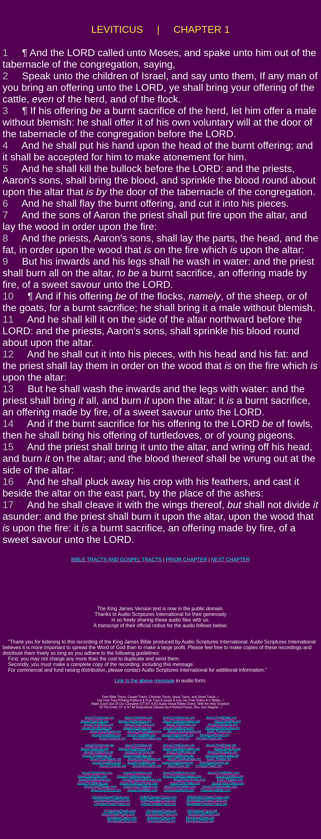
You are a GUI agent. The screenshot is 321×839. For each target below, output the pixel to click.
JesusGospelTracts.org (161, 814)
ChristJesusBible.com (215, 790)
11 (8, 319)
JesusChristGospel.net (177, 762)
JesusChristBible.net (141, 762)
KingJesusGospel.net (214, 762)
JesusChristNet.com (229, 776)
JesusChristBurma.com (94, 779)
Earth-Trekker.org (219, 731)
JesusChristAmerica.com (134, 776)
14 (8, 423)
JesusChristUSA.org (94, 721)
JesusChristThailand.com (140, 786)
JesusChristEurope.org (179, 717)
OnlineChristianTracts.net (158, 803)
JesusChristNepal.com (92, 783)
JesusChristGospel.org (177, 735)
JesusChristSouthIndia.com (139, 783)
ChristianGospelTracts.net (112, 803)
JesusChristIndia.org (137, 728)
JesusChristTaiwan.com (100, 786)
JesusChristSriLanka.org (222, 728)
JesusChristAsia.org (138, 717)
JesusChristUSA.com (92, 776)
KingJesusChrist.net (200, 821)
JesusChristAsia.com (137, 772)
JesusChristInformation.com (182, 776)
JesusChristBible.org (141, 735)
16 (8, 481)
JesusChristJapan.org (222, 724)
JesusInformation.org (146, 738)
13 (8, 388)
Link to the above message (145, 680)
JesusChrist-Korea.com (189, 779)
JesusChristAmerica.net (134, 748)
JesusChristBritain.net (221, 745)
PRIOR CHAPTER (186, 559)
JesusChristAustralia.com (219, 786)
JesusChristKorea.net (181, 752)
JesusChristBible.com (142, 790)
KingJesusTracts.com (122, 817)
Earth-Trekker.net (219, 759)
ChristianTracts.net (208, 766)
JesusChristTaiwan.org (105, 731)
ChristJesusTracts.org (161, 810)
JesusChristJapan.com (180, 786)
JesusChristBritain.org (221, 717)
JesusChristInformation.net (181, 748)
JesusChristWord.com (106, 790)
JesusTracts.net (178, 766)
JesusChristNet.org (227, 721)
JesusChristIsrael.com (97, 772)
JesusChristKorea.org (181, 724)
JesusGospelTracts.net (204, 814)
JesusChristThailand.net (144, 759)
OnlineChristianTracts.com (158, 797)
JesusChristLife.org (112, 738)
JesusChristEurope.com (179, 772)
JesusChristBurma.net (178, 755)
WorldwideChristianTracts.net (206, 803)
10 (8, 296)
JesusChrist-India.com (184, 783)
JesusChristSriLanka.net (222, 755)
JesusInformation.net (146, 766)
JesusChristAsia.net (138, 745)
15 (8, 446)
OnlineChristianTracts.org (158, 800)
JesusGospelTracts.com (118, 814)
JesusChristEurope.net (178, 745)
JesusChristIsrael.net (99, 745)
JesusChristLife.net (227, 748)
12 (8, 354)
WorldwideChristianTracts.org (206, 800)
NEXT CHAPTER (230, 559)
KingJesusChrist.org (161, 821)
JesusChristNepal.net (97, 755)
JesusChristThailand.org (144, 731)
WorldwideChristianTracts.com (208, 797)
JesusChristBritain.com (223, 772)
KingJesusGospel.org (214, 735)
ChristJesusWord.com (179, 790)
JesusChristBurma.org (178, 728)
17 (8, 504)
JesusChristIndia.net (137, 755)
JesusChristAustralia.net (184, 759)
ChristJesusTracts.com (119, 810)
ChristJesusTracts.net (202, 810)
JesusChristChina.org (139, 724)
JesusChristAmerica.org (134, 721)
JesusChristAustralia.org (184, 731)
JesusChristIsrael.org (99, 717)
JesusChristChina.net (140, 752)
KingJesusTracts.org (161, 817)
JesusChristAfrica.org (98, 724)
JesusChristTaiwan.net (105, 759)
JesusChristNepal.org (97, 728)
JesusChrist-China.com (228, 783)
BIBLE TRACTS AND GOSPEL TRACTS (116, 559)
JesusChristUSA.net (94, 748)
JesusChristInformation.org (181, 721)
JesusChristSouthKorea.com (142, 779)
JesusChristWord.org (106, 735)
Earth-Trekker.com (230, 779)
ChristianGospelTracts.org (112, 800)
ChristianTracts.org (209, 738)
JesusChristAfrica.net (98, 752)
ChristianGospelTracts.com (110, 797)
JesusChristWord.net (106, 762)
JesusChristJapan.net (222, 752)
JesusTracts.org (178, 738)
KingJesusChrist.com (122, 821)
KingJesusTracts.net (200, 817)
